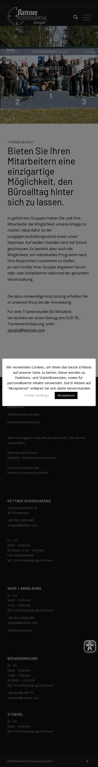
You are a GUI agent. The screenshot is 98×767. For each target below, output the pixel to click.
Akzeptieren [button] (66, 395)
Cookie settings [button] (36, 395)
